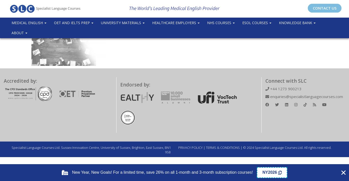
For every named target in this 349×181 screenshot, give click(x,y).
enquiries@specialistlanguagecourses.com (304, 96)
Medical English (29, 22)
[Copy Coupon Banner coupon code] (272, 172)
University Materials (123, 22)
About (19, 32)
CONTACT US (324, 8)
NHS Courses (221, 22)
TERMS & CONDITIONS (223, 147)
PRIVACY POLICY (190, 147)
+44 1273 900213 (283, 88)
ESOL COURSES (256, 22)
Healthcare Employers (176, 22)
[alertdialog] (174, 172)
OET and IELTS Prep (73, 22)
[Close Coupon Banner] (343, 173)
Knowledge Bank (297, 22)
